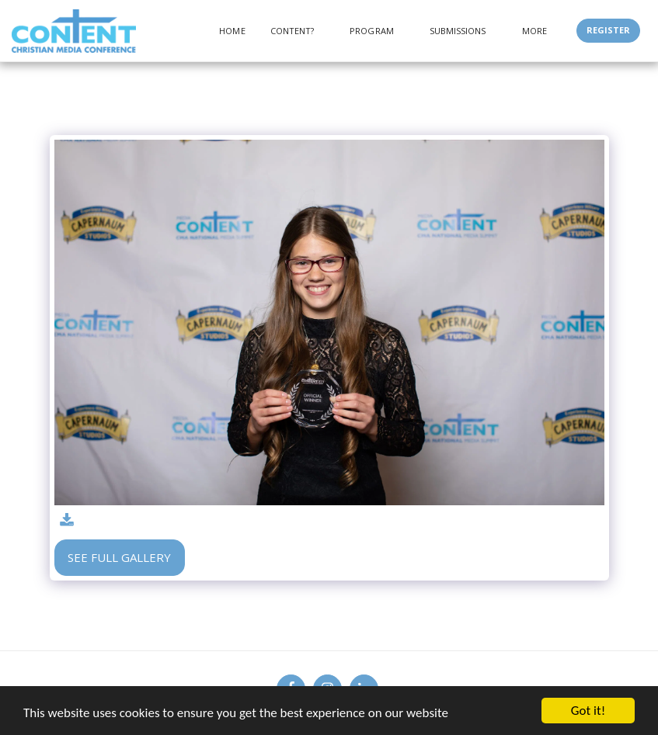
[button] (298, 31)
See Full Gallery (119, 557)
